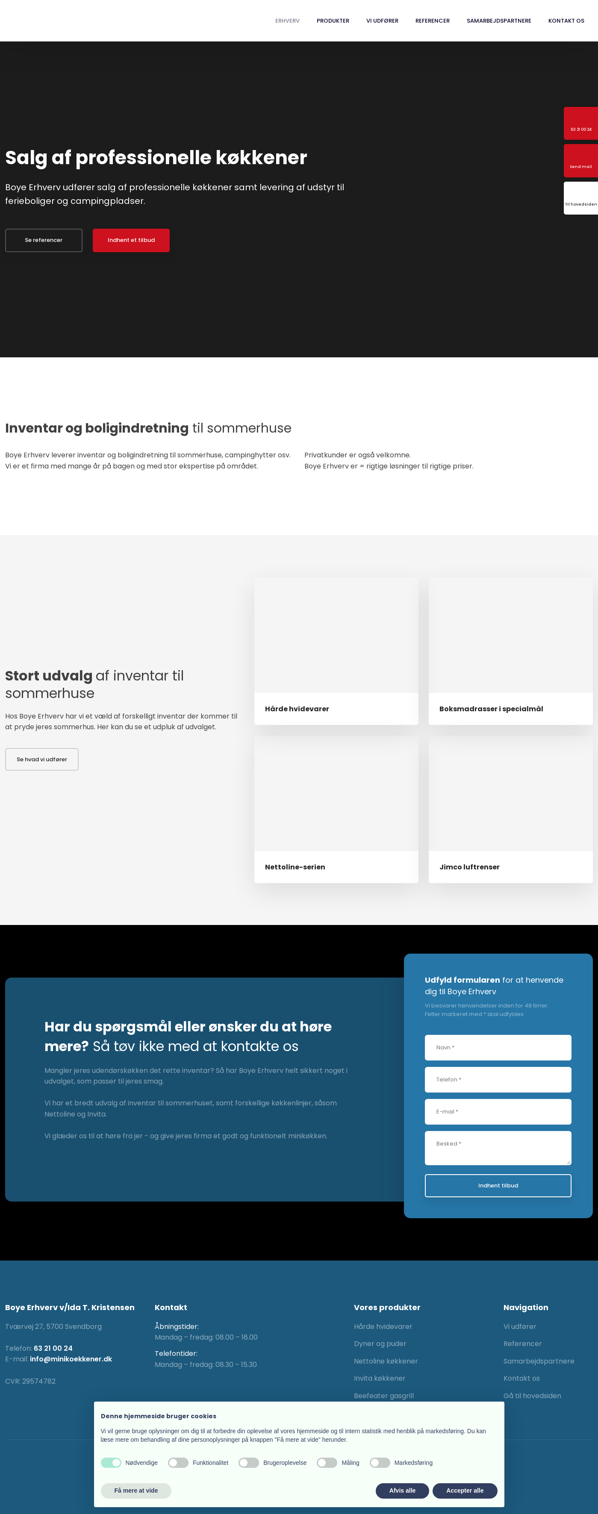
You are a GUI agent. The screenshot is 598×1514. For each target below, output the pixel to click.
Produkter (333, 21)
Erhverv (287, 21)
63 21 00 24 (53, 1348)
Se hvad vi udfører (42, 759)
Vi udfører (382, 21)
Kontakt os (566, 21)
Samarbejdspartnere (499, 21)
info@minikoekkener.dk (71, 1359)
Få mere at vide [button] (136, 1490)
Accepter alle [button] (464, 1490)
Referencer (432, 21)
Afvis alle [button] (402, 1490)
